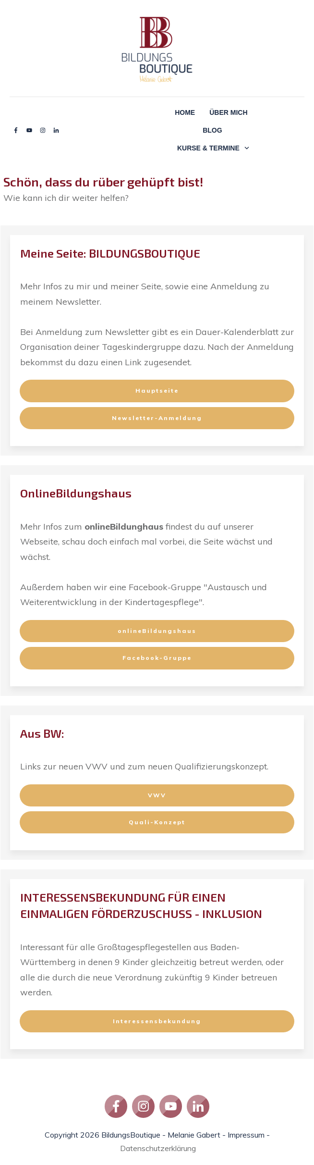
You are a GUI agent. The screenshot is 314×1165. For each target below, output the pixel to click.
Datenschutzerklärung (158, 1148)
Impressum (246, 1135)
